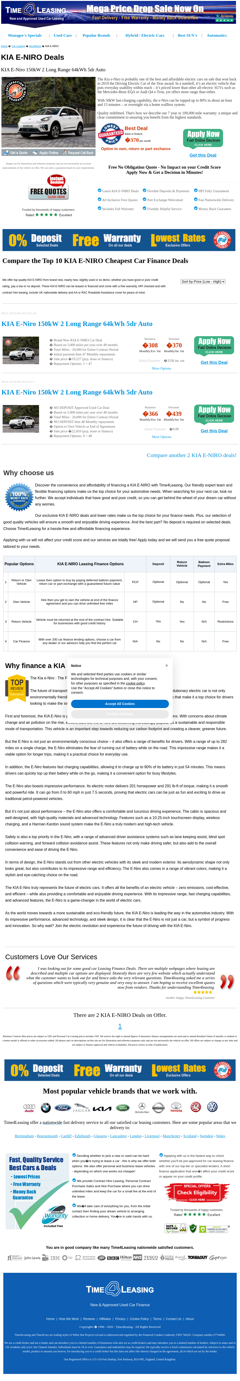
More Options (161, 368)
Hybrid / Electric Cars (145, 35)
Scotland (189, 1136)
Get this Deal (203, 155)
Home (4, 46)
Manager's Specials (25, 35)
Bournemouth (47, 1136)
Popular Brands (96, 35)
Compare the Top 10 (32, 260)
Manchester (171, 1136)
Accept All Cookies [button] (120, 704)
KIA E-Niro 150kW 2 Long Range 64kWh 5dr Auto (76, 323)
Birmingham (24, 1136)
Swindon (206, 1136)
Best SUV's (187, 35)
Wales (220, 1136)
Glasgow (100, 1136)
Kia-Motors (35, 46)
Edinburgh (82, 1136)
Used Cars (63, 35)
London (136, 1136)
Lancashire (118, 1136)
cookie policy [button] (135, 683)
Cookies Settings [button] (120, 714)
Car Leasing (18, 46)
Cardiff (66, 1136)
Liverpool (152, 1136)
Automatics (217, 35)
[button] (166, 665)
